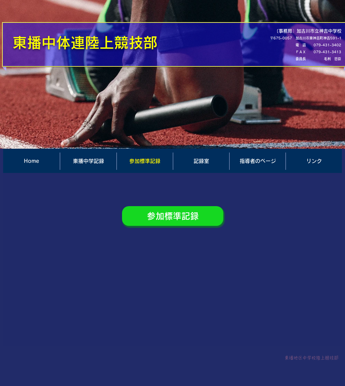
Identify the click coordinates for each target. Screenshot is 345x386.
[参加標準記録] (172, 216)
